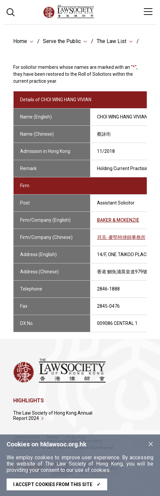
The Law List (111, 41)
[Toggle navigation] (148, 11)
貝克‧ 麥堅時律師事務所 (121, 238)
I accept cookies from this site (57, 484)
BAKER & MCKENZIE (118, 220)
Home (20, 41)
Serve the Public (62, 41)
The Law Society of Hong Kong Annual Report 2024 (52, 415)
